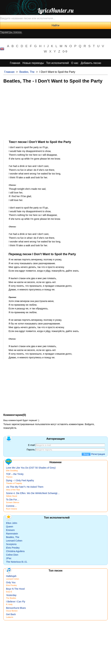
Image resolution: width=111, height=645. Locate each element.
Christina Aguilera (15, 551)
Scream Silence (12, 502)
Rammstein (12, 533)
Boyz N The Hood (15, 588)
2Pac (8, 558)
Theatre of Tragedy (14, 483)
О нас (74, 63)
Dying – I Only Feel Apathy (20, 480)
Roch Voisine (11, 509)
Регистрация (98, 454)
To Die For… (12, 499)
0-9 (65, 51)
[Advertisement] (55, 111)
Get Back (11, 614)
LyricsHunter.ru (55, 10)
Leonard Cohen (14, 540)
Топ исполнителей (57, 63)
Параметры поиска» (11, 32)
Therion (9, 477)
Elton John (11, 523)
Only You (10, 582)
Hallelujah (11, 576)
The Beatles (11, 598)
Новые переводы (33, 63)
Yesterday (11, 595)
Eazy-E (9, 592)
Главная (15, 63)
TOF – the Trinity (15, 474)
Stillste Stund (11, 496)
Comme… (11, 506)
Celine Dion (12, 554)
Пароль (31, 449)
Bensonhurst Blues (16, 608)
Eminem (10, 530)
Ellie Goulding (12, 471)
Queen (9, 526)
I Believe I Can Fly (15, 601)
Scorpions (11, 544)
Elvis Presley (13, 547)
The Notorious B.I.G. (17, 561)
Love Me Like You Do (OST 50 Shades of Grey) (31, 467)
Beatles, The (26, 71)
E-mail (31, 445)
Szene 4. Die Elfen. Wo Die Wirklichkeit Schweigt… (33, 493)
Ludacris (9, 617)
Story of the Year (13, 490)
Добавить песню (91, 63)
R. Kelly (9, 604)
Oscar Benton (11, 611)
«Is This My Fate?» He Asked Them (24, 486)
